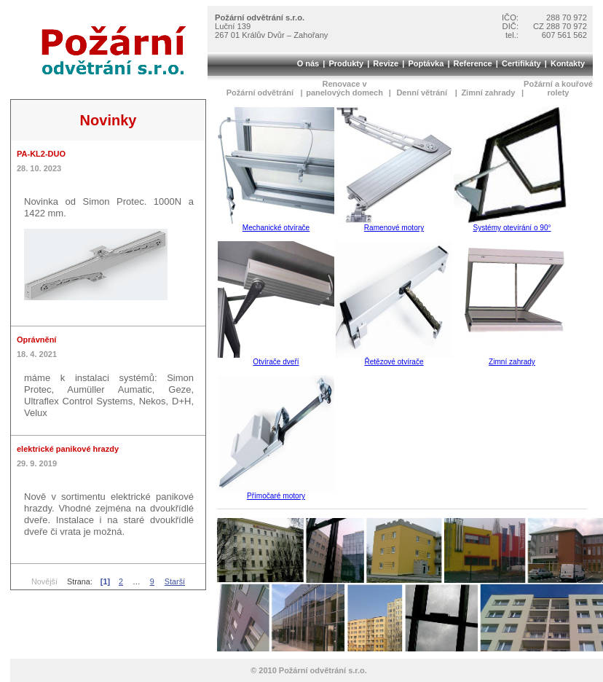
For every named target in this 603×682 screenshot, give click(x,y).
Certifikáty (521, 63)
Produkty (345, 63)
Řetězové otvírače (393, 362)
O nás (308, 63)
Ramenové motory (394, 228)
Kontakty (568, 63)
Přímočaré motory (276, 496)
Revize (385, 63)
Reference (473, 63)
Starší (175, 581)
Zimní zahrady (512, 362)
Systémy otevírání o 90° (512, 228)
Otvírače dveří (276, 362)
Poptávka (426, 63)
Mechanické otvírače (276, 228)
